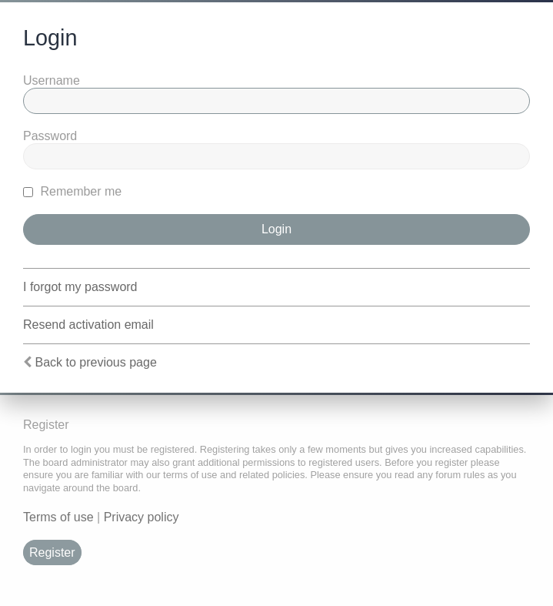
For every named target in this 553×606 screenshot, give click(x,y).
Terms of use (58, 517)
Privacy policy (141, 517)
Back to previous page (95, 362)
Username (51, 80)
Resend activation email (88, 324)
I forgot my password (80, 286)
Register (52, 552)
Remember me (72, 191)
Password (50, 135)
